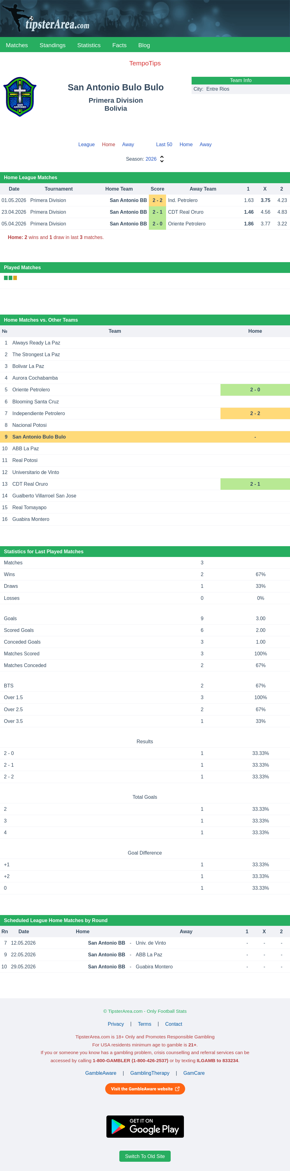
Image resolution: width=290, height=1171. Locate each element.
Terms (144, 1023)
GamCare (194, 1073)
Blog (144, 45)
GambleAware (100, 1073)
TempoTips (145, 63)
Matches (17, 45)
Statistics (89, 45)
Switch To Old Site (145, 1156)
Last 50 (164, 144)
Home (186, 144)
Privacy (116, 1023)
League (86, 144)
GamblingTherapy (149, 1073)
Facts (119, 45)
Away (128, 144)
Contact (173, 1023)
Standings (53, 45)
